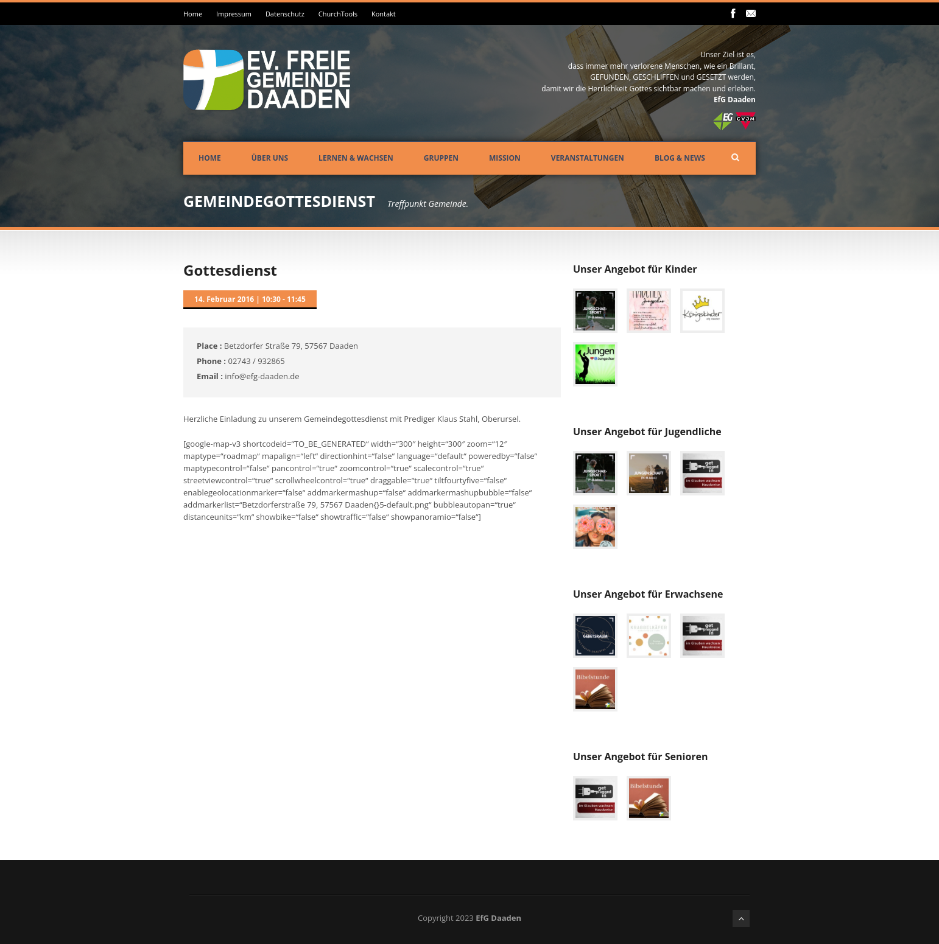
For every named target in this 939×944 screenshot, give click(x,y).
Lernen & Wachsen (355, 158)
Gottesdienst (230, 270)
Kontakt (383, 13)
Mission (505, 158)
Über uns (269, 158)
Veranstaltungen (587, 158)
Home (192, 13)
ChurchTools (337, 13)
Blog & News (680, 158)
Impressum (233, 13)
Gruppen (441, 158)
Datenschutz (285, 13)
